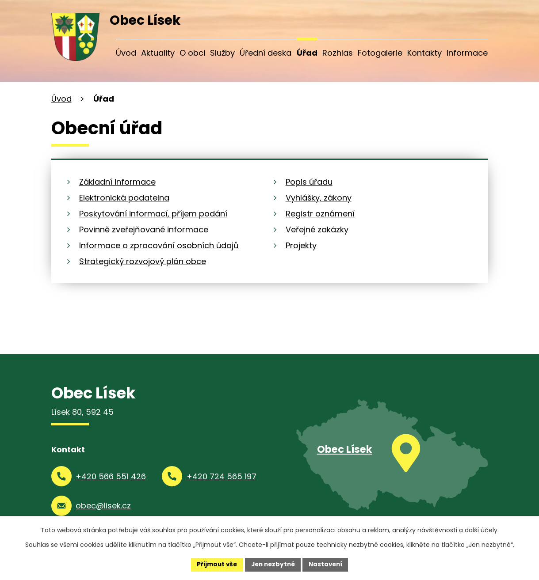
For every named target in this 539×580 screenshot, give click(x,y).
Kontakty (424, 52)
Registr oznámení (320, 213)
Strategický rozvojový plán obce (142, 261)
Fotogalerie (380, 52)
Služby (222, 52)
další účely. (482, 529)
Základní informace (117, 181)
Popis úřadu (309, 181)
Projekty (301, 245)
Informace (467, 52)
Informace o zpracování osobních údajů (159, 245)
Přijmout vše (215, 564)
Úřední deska (265, 52)
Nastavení (328, 564)
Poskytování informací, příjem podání (153, 213)
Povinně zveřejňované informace (143, 229)
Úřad (307, 52)
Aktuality (158, 52)
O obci (192, 52)
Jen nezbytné (273, 564)
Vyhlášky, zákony (319, 197)
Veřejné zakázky (317, 229)
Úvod (126, 52)
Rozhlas (337, 52)
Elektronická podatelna (124, 197)
